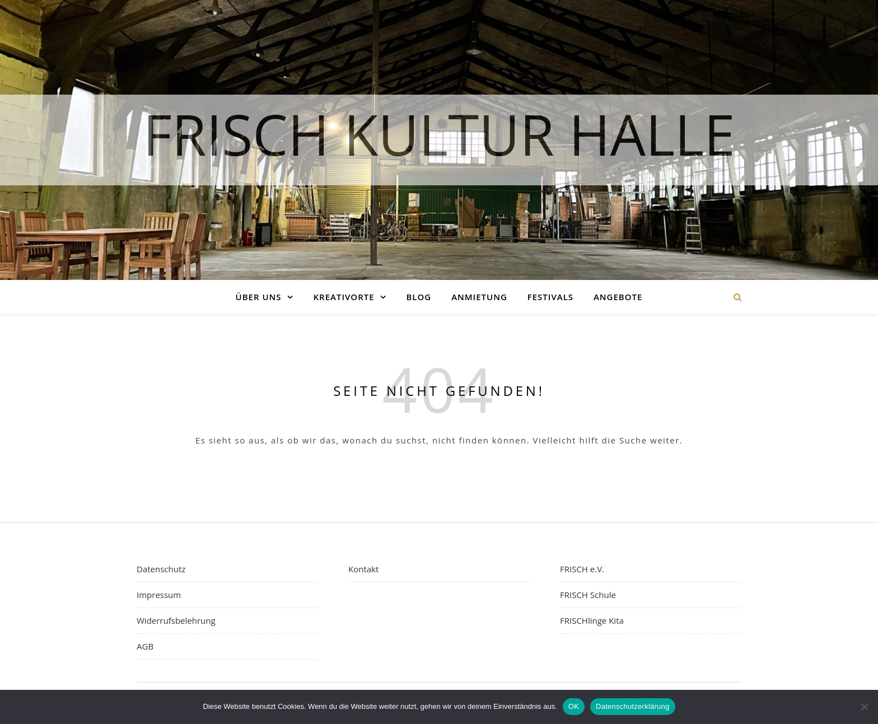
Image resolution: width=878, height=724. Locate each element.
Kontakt (363, 568)
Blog (418, 296)
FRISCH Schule (588, 594)
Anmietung (479, 296)
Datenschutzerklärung (632, 706)
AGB (145, 646)
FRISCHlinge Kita (592, 620)
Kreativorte (344, 296)
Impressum (159, 594)
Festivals (550, 296)
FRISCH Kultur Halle (439, 129)
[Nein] (864, 706)
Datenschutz (161, 568)
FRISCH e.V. (582, 568)
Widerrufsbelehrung (176, 620)
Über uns (259, 296)
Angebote (618, 296)
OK (573, 706)
